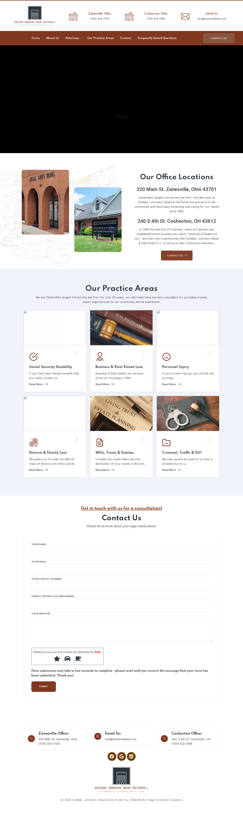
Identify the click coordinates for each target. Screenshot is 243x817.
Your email (121, 567)
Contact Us (219, 38)
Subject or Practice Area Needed (121, 601)
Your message (121, 627)
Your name (121, 550)
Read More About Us (121, 116)
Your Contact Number (121, 584)
